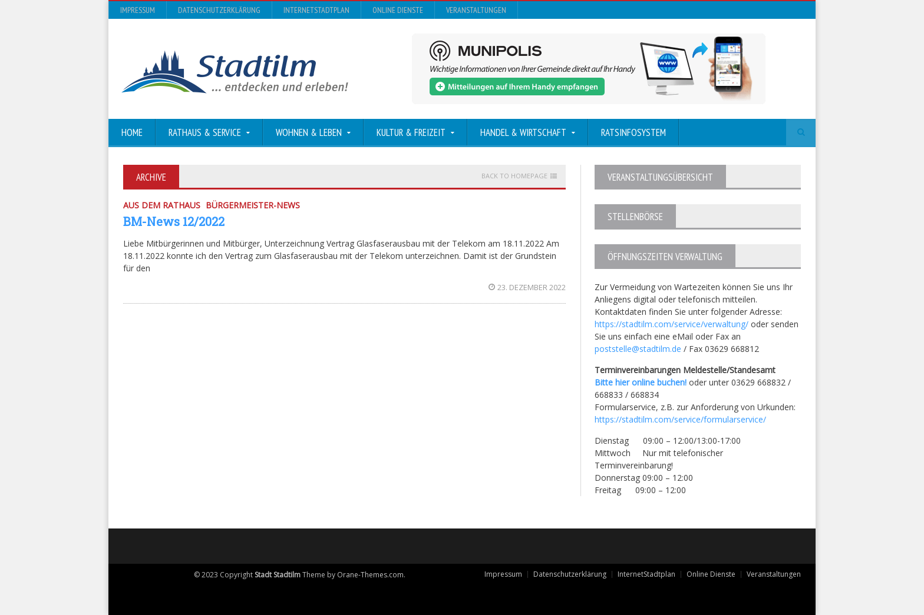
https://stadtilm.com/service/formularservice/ (680, 419)
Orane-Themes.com (370, 575)
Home (132, 132)
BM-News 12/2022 (174, 221)
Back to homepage (514, 175)
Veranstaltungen (476, 10)
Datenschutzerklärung (219, 10)
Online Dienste (397, 10)
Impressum (137, 10)
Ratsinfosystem (633, 132)
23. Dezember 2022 (527, 287)
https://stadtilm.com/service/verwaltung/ (671, 324)
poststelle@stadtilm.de (638, 348)
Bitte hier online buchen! (641, 382)
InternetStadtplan (316, 10)
